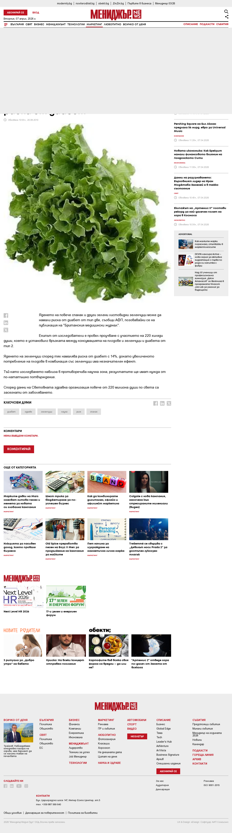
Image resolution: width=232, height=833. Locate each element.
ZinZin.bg (118, 3)
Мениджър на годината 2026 (207, 734)
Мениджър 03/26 (165, 3)
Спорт (132, 724)
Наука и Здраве (109, 762)
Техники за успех (79, 752)
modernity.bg (64, 3)
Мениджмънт (56, 24)
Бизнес (39, 24)
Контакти (199, 763)
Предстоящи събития (206, 724)
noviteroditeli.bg (85, 3)
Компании (75, 728)
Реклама (103, 724)
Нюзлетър (137, 737)
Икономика (75, 737)
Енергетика (76, 733)
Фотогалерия (106, 739)
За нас (160, 781)
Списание (190, 24)
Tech (159, 737)
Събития (222, 24)
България (17, 24)
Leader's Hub (164, 741)
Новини (197, 740)
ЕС (41, 748)
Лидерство (76, 748)
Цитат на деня (107, 756)
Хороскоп (104, 748)
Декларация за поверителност (44, 813)
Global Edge (163, 728)
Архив (160, 759)
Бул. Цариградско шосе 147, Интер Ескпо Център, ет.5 (68, 800)
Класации (104, 743)
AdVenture (162, 746)
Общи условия (13, 813)
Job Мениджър (78, 756)
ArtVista (161, 750)
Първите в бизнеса (139, 3)
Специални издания (168, 763)
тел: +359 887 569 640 (48, 804)
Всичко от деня (134, 24)
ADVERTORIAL (185, 234)
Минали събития (202, 728)
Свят (29, 24)
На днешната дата (110, 752)
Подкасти (207, 24)
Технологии (76, 24)
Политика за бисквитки (83, 813)
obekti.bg (103, 3)
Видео (132, 728)
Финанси (74, 724)
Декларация (163, 789)
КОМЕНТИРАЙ (18, 449)
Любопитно (112, 24)
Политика (46, 724)
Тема (159, 733)
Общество (46, 728)
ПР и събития (106, 728)
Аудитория (162, 785)
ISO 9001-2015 (211, 785)
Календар (198, 744)
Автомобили (136, 720)
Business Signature (167, 754)
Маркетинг (94, 24)
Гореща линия (203, 754)
